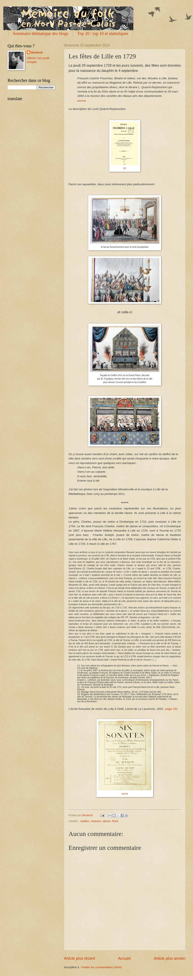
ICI (124, 168)
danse (106, 821)
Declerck (37, 52)
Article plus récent (79, 958)
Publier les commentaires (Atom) (101, 967)
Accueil (124, 958)
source (81, 100)
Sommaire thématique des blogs (40, 33)
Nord (115, 821)
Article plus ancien (169, 958)
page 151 (171, 708)
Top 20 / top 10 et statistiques (102, 33)
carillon (84, 821)
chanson (96, 821)
